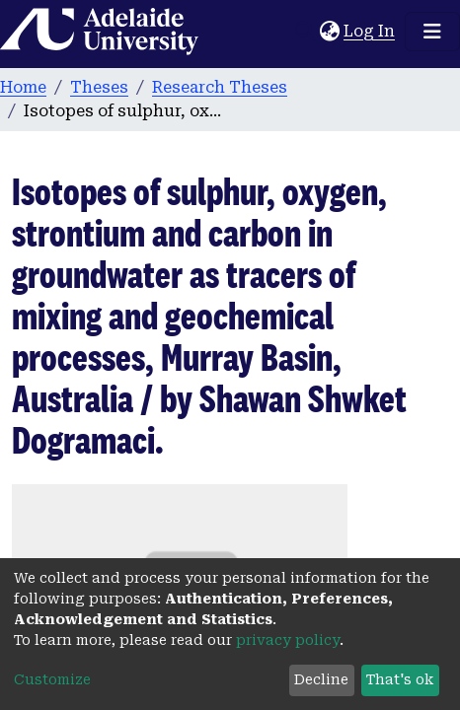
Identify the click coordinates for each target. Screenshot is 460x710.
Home (23, 87)
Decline (321, 679)
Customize (52, 679)
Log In (370, 31)
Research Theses (219, 87)
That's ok (399, 679)
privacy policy (288, 640)
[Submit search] (304, 31)
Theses (99, 87)
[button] (329, 31)
